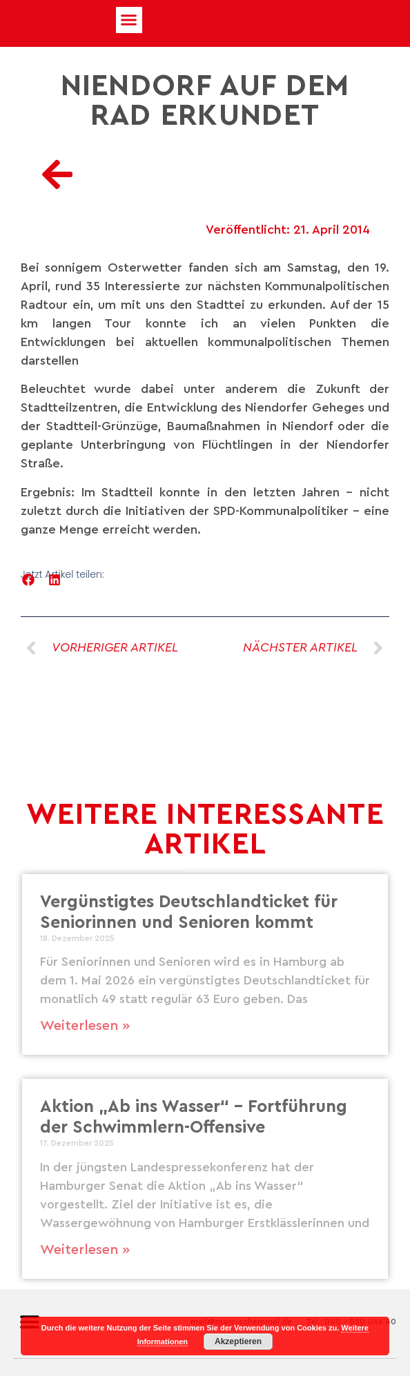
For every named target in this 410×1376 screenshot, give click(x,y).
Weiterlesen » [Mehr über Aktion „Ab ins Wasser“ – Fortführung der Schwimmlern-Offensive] (85, 1250)
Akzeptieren (238, 1341)
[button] (129, 20)
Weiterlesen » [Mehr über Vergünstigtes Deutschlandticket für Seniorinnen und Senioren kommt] (85, 1026)
